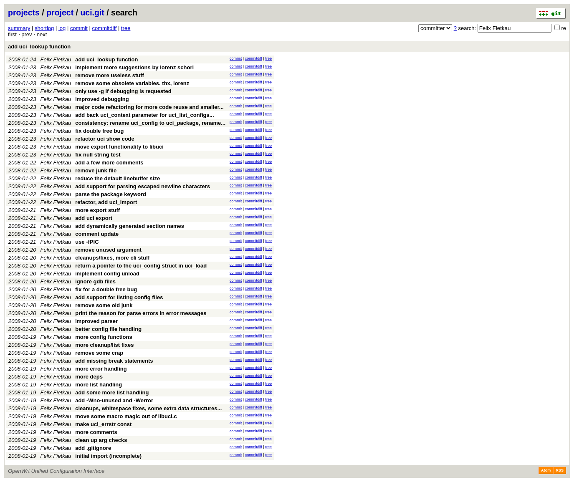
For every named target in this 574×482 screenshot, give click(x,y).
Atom (546, 470)
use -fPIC (87, 242)
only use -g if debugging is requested (123, 91)
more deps (89, 376)
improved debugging (102, 99)
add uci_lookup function (39, 46)
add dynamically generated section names (129, 226)
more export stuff (97, 210)
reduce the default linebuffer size (117, 178)
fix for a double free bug (106, 289)
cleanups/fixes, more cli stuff (112, 258)
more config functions (103, 337)
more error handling (101, 369)
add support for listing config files (119, 297)
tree (125, 28)
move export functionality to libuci (119, 147)
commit (79, 28)
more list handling (98, 384)
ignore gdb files (95, 281)
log (62, 28)
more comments (96, 432)
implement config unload (107, 273)
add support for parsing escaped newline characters (142, 186)
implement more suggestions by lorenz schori (134, 67)
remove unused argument (108, 250)
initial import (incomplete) (108, 456)
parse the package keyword (110, 194)
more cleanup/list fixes (104, 345)
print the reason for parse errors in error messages (140, 313)
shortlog (44, 28)
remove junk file (95, 170)
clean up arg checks (101, 440)
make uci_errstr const (103, 424)
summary (19, 28)
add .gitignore (93, 448)
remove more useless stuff (109, 75)
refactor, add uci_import (106, 202)
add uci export (93, 218)
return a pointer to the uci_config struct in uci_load (141, 265)
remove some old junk (103, 305)
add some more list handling (112, 392)
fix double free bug (99, 131)
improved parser (96, 321)
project (59, 12)
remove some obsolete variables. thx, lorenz (132, 83)
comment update (97, 234)
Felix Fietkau (55, 59)
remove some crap (99, 353)
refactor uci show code (104, 139)
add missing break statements (114, 361)
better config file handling (108, 329)
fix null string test (97, 154)
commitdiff (104, 28)
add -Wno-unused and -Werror (114, 400)
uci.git (92, 12)
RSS (560, 470)
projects (24, 12)
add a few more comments (109, 162)
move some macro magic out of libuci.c (126, 416)
